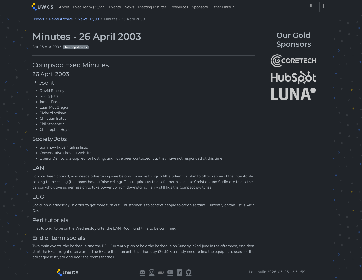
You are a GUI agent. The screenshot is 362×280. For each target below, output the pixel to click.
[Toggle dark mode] (326, 7)
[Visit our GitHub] (188, 272)
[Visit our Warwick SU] (161, 272)
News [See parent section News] (39, 19)
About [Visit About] (64, 7)
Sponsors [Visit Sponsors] (200, 7)
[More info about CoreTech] (293, 60)
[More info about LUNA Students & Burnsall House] (293, 94)
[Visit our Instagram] (151, 272)
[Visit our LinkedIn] (179, 272)
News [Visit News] (129, 7)
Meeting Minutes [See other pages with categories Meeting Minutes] (76, 47)
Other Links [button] (221, 7)
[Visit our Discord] (142, 272)
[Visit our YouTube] (170, 272)
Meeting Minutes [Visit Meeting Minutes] (152, 7)
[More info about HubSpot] (293, 77)
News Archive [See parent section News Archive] (61, 19)
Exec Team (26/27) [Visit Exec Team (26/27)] (89, 7)
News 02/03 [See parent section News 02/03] (88, 19)
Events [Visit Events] (115, 7)
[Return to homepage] (42, 7)
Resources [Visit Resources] (179, 7)
